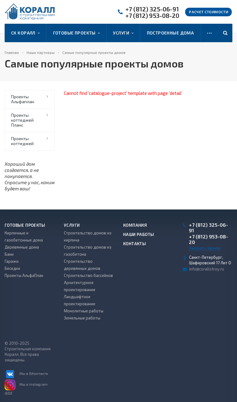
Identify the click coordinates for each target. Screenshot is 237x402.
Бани (9, 254)
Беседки (12, 268)
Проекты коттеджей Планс (22, 120)
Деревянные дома (22, 247)
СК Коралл (25, 33)
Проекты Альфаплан (22, 99)
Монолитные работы (83, 310)
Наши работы (138, 234)
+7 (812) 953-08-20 (152, 15)
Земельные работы (82, 317)
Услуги (123, 33)
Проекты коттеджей (22, 141)
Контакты (134, 243)
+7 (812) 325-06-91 (152, 9)
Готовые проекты (76, 33)
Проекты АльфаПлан (24, 275)
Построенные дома (170, 32)
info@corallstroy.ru (206, 268)
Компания (135, 225)
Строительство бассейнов (88, 275)
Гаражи (12, 261)
